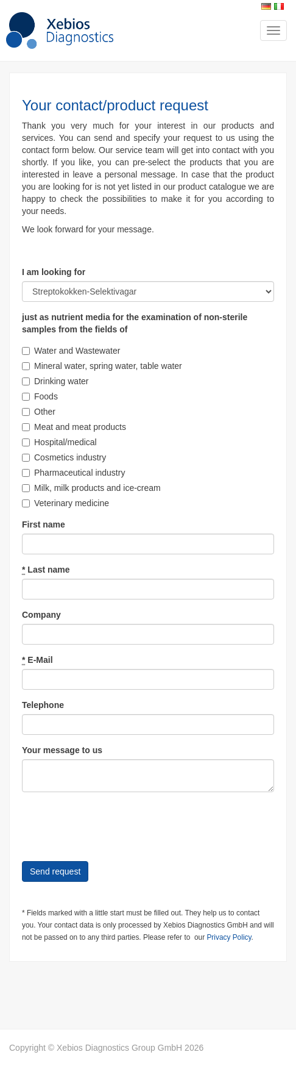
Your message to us (62, 750)
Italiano (279, 6)
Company (41, 615)
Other (38, 412)
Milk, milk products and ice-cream (91, 488)
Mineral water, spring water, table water (102, 366)
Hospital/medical (59, 442)
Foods (40, 396)
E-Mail (37, 660)
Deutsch (266, 6)
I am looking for (53, 272)
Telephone (43, 705)
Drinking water (55, 381)
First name (43, 524)
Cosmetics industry (64, 457)
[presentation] (114, 825)
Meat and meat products (74, 427)
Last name (46, 570)
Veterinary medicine (65, 503)
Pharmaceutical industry (73, 473)
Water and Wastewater (71, 351)
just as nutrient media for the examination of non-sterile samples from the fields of (134, 323)
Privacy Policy (228, 937)
